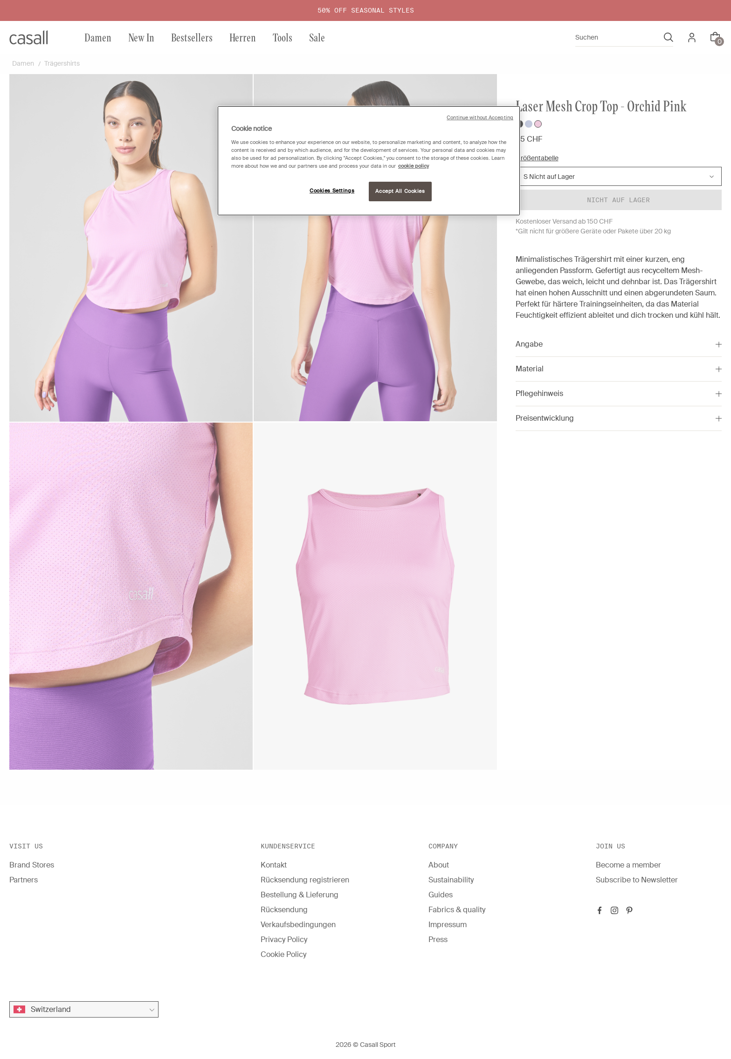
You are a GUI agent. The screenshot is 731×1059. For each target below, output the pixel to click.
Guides (440, 895)
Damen (97, 37)
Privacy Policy (284, 939)
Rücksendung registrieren (305, 880)
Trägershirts (62, 63)
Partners (23, 880)
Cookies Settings (332, 190)
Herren (242, 37)
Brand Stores (31, 865)
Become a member (628, 865)
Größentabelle (537, 158)
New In (141, 37)
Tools (282, 37)
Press (438, 939)
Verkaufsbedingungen (298, 924)
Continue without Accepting (480, 118)
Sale (317, 37)
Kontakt (274, 865)
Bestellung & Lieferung (299, 895)
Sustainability (451, 880)
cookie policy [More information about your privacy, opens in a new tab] (413, 166)
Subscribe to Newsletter (637, 880)
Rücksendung (284, 910)
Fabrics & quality (456, 910)
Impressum (447, 924)
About (438, 865)
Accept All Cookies (400, 191)
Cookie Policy (283, 954)
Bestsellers (192, 37)
